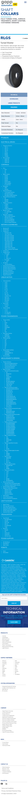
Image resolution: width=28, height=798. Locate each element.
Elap (16, 665)
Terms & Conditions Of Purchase (9, 721)
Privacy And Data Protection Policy (11, 791)
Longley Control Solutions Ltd (8, 687)
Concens (17, 663)
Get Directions (5, 773)
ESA (3, 666)
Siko (3, 672)
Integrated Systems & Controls (9, 686)
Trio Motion (17, 674)
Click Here (14, 622)
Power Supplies (5, 640)
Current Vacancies (6, 712)
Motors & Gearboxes (6, 642)
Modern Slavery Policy (7, 724)
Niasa (3, 669)
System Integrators (8, 683)
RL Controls (4, 690)
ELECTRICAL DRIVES (8, 142)
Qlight (3, 671)
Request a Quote (6, 770)
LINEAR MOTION (6, 277)
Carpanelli (17, 662)
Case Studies (5, 744)
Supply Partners (6, 657)
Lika (16, 668)
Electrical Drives (5, 639)
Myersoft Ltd (5, 689)
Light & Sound (5, 648)
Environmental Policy (7, 730)
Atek (16, 660)
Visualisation (5, 637)
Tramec (4, 674)
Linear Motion (5, 643)
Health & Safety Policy (7, 726)
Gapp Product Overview (7, 711)
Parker (16, 669)
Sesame (16, 671)
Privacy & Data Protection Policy (9, 723)
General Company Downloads (9, 718)
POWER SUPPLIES (7, 538)
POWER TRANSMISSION (9, 316)
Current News (5, 742)
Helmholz (4, 668)
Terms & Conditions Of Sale (8, 720)
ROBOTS (4, 547)
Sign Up (14, 603)
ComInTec (4, 663)
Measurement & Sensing (7, 646)
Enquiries (14, 107)
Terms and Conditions (7, 788)
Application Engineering (7, 717)
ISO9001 (4, 729)
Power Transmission (6, 645)
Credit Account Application (8, 715)
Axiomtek (4, 662)
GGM (16, 666)
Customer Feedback (6, 771)
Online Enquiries (6, 767)
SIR (15, 672)
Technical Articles (6, 745)
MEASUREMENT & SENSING (10, 358)
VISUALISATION (6, 514)
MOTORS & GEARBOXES (9, 224)
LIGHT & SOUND (6, 501)
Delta (3, 665)
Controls (4, 636)
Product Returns (6, 714)
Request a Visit (5, 768)
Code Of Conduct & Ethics (8, 732)
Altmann (4, 660)
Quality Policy (5, 727)
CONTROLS (5, 164)
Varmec (4, 675)
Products (5, 137)
